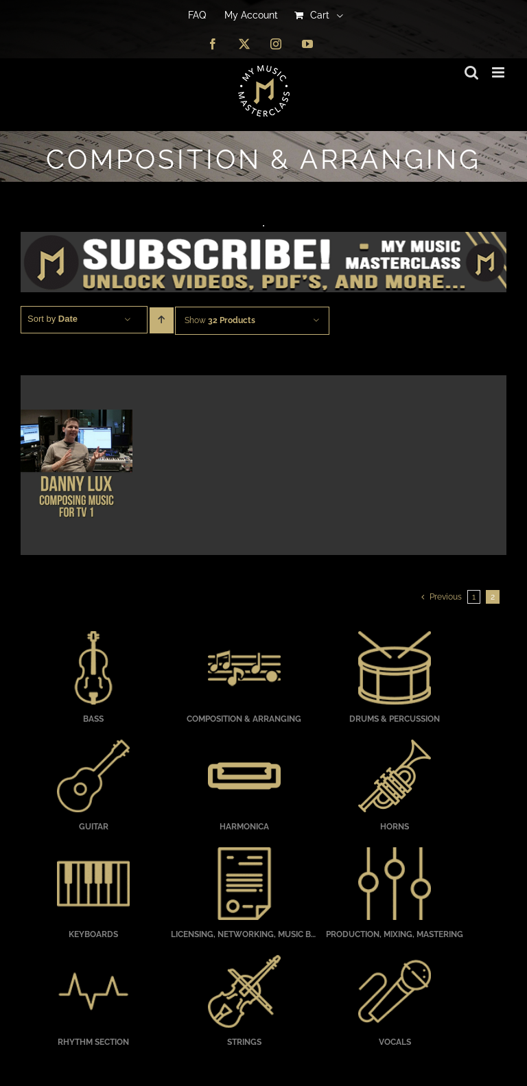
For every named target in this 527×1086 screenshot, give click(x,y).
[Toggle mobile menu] (499, 72)
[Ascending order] (161, 320)
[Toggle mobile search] (471, 72)
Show (220, 320)
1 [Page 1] (474, 597)
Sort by (52, 319)
